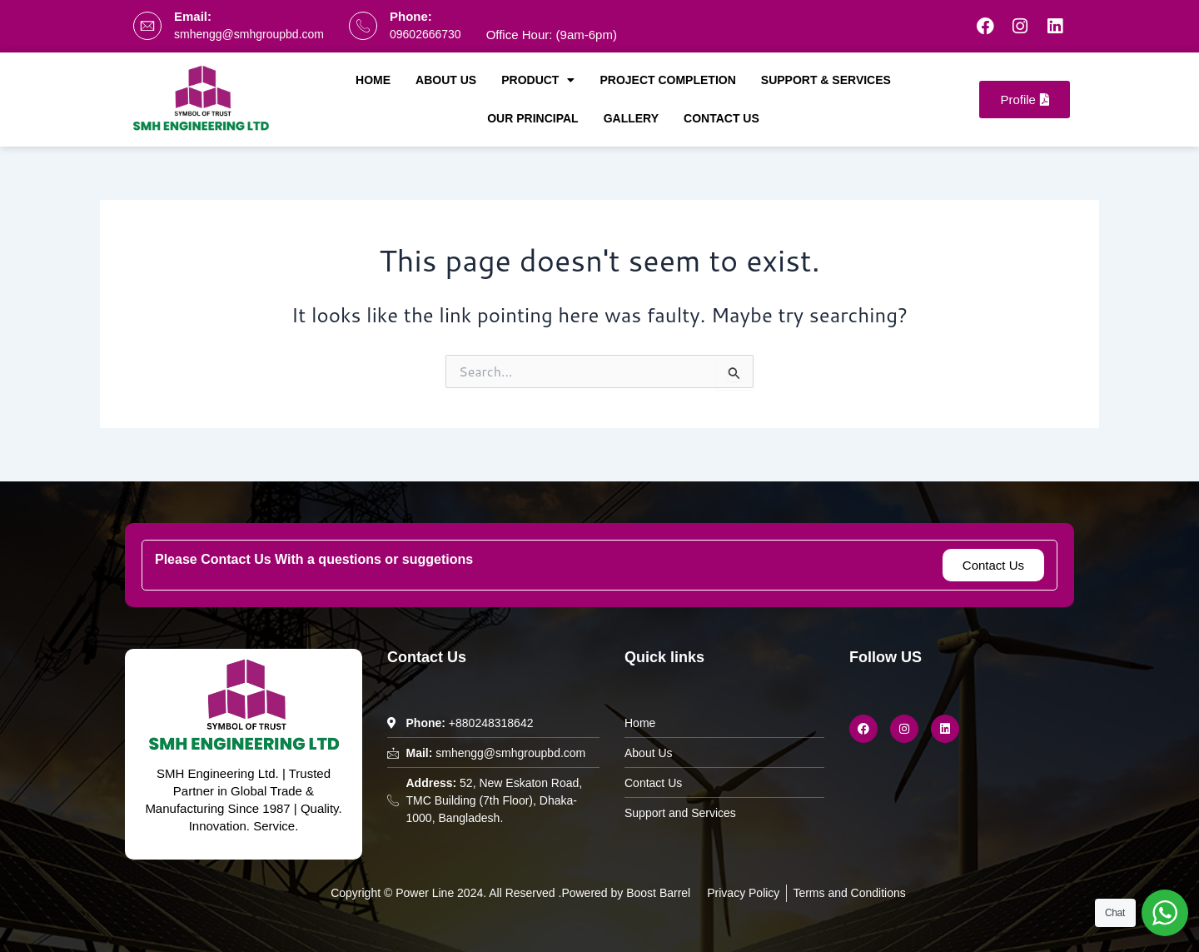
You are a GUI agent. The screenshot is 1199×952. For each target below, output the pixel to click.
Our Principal (532, 118)
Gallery (631, 118)
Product (538, 80)
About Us (445, 80)
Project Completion (667, 80)
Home (373, 80)
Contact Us (721, 118)
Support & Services (826, 80)
